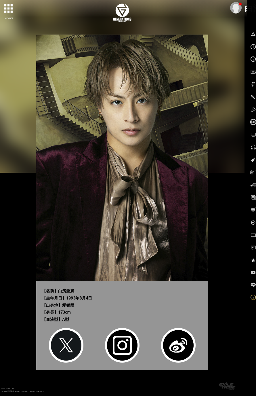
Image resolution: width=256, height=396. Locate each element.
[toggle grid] (8, 8)
